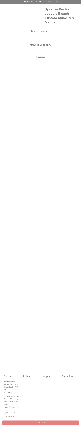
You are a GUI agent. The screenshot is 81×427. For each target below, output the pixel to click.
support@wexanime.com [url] (11, 408)
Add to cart (40, 423)
